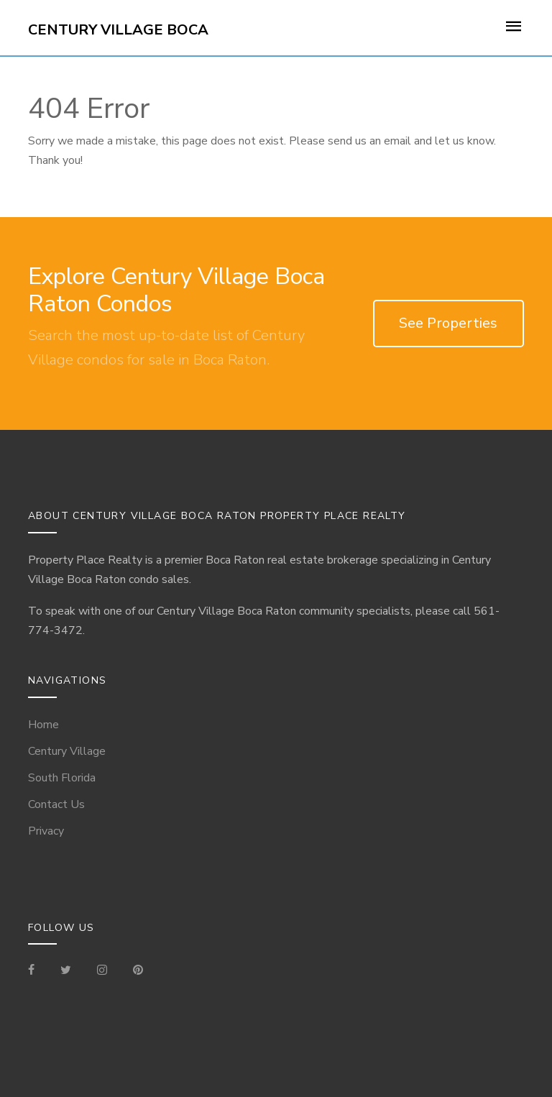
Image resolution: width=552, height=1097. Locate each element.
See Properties (448, 323)
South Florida (62, 778)
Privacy (46, 831)
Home (43, 725)
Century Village (67, 751)
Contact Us (56, 804)
